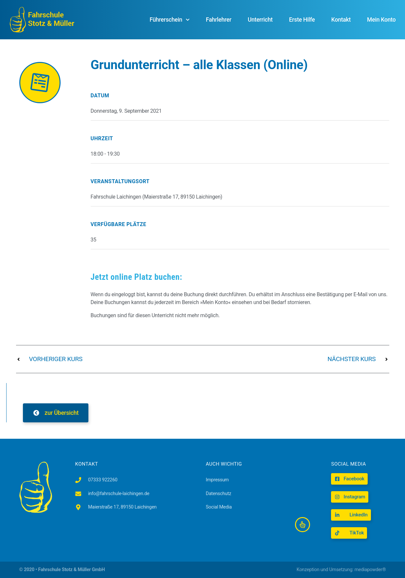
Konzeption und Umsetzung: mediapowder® (341, 569)
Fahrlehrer (218, 19)
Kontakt (341, 19)
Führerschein (170, 19)
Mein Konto (381, 19)
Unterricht (260, 19)
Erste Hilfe (302, 19)
